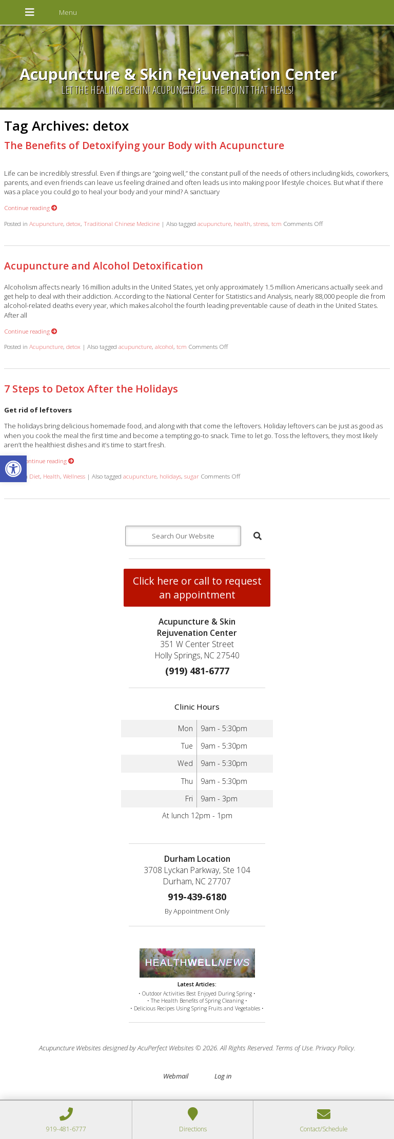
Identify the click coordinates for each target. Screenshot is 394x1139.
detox (73, 223)
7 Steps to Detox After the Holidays (91, 389)
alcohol (164, 346)
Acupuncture (46, 223)
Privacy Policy (335, 1047)
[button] (13, 468)
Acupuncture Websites (70, 1047)
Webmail (175, 1076)
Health (51, 476)
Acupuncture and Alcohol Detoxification (103, 266)
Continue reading (30, 207)
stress (260, 223)
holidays (170, 476)
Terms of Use (293, 1047)
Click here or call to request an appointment (197, 588)
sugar (191, 476)
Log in (222, 1076)
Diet (34, 476)
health (242, 223)
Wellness (74, 476)
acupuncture (214, 223)
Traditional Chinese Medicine (122, 223)
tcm (276, 223)
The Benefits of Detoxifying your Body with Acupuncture (144, 145)
